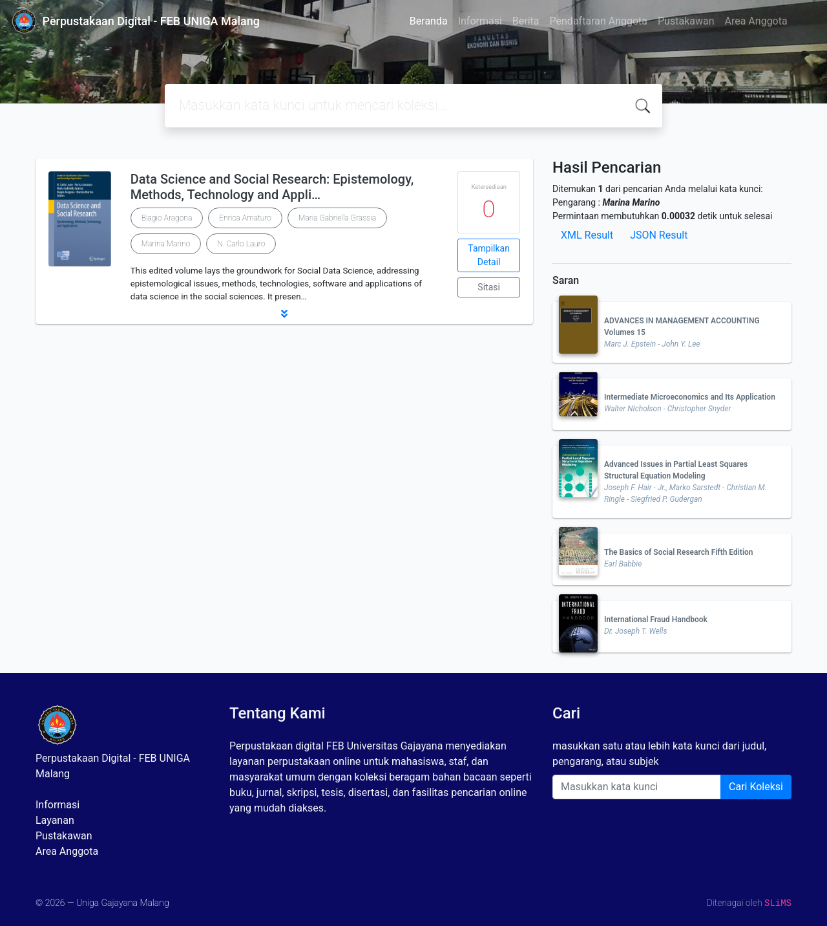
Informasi (480, 21)
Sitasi (488, 287)
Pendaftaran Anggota (598, 21)
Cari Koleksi (756, 787)
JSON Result (658, 235)
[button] (284, 313)
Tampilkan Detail (489, 255)
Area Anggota (756, 21)
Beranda (429, 21)
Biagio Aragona (167, 217)
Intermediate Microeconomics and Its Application (689, 397)
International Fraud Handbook (655, 619)
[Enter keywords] (636, 787)
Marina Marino (166, 243)
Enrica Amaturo (245, 217)
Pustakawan (686, 21)
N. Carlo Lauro (241, 243)
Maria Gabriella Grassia (337, 217)
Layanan (55, 820)
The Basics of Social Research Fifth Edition (678, 552)
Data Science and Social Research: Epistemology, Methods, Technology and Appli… (272, 186)
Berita (525, 21)
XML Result (587, 235)
